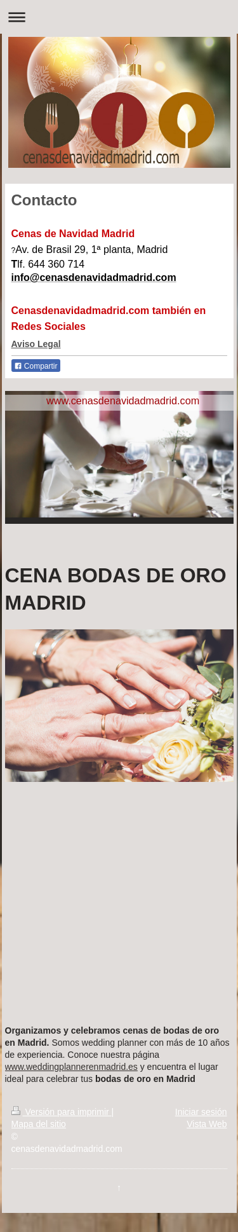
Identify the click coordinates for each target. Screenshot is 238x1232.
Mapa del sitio (38, 1124)
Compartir (36, 366)
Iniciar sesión (201, 1112)
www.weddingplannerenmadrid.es (71, 1067)
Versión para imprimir (61, 1112)
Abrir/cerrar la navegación (119, 17)
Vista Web (207, 1124)
